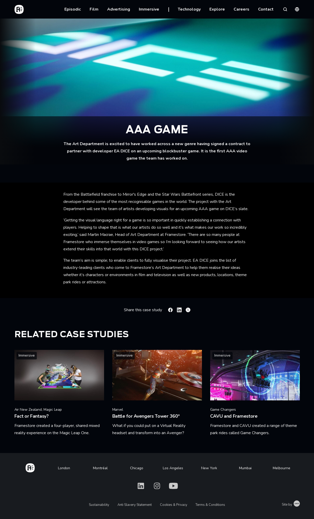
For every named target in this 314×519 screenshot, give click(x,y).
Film (94, 9)
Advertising (118, 9)
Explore (217, 9)
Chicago (136, 468)
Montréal (100, 468)
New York (209, 468)
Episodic (72, 9)
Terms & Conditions (210, 504)
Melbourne (281, 468)
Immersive (149, 9)
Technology (189, 9)
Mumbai (245, 468)
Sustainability (99, 504)
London (64, 468)
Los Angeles (173, 468)
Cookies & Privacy (173, 504)
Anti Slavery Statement (134, 504)
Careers (241, 9)
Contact (266, 9)
